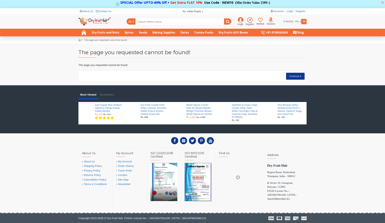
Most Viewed (88, 94)
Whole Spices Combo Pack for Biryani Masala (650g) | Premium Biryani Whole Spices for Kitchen (199, 109)
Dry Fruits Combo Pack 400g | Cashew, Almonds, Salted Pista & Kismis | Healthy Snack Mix (154, 109)
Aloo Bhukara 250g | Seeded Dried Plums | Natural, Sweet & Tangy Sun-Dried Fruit (290, 109)
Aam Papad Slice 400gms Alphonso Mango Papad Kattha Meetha (108, 108)
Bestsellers (107, 94)
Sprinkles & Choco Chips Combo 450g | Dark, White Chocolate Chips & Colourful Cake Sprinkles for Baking (245, 111)
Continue (294, 76)
